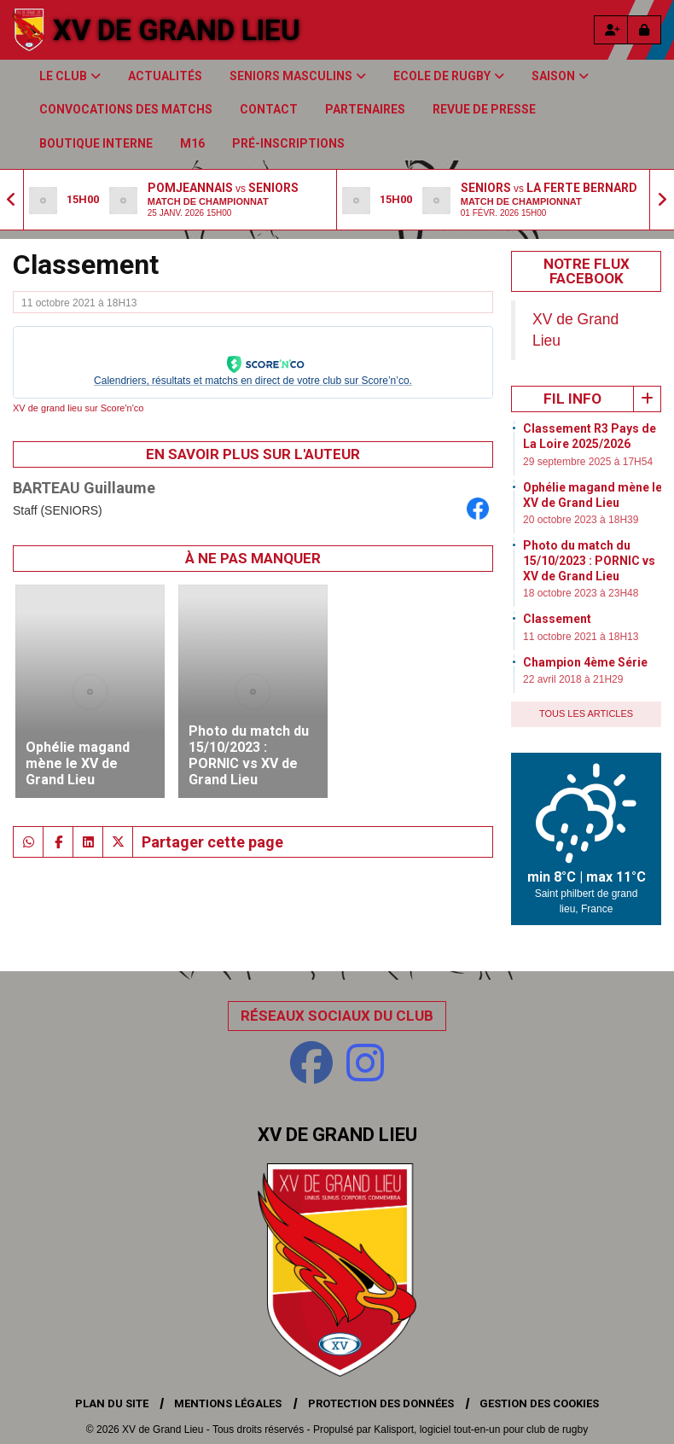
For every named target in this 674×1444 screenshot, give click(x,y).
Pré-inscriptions (288, 143)
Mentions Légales (228, 1403)
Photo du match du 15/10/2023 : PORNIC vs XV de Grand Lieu (589, 561)
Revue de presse (484, 109)
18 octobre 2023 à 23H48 (580, 593)
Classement (557, 619)
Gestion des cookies (539, 1403)
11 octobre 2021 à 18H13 (580, 637)
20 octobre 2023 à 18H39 (580, 520)
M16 (192, 143)
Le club (70, 76)
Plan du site (111, 1403)
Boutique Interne (96, 143)
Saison (560, 76)
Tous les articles (586, 713)
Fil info (572, 398)
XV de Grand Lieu (176, 30)
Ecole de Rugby (448, 76)
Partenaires (365, 109)
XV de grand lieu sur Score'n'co (78, 408)
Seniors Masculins (298, 76)
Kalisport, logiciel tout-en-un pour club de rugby (481, 1429)
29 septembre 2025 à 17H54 (588, 462)
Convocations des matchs (125, 109)
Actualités (165, 76)
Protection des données (381, 1403)
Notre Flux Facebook (586, 271)
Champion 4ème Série (585, 662)
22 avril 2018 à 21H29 (573, 679)
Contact (269, 109)
